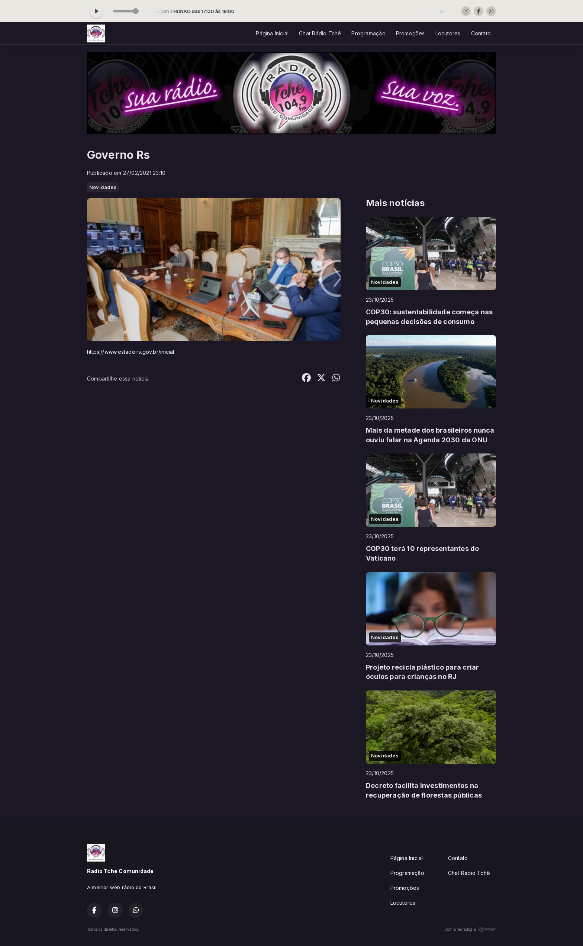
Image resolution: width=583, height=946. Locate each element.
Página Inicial (272, 33)
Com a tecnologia (470, 929)
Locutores (448, 33)
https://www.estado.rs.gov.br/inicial (130, 352)
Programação (368, 33)
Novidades (103, 187)
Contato (481, 33)
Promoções (410, 33)
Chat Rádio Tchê (320, 33)
